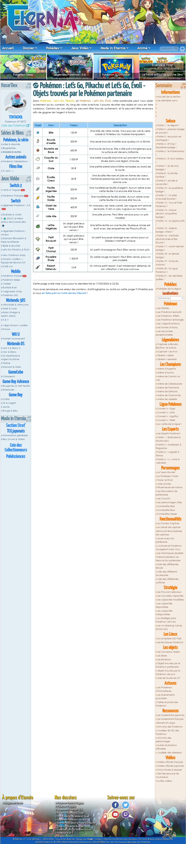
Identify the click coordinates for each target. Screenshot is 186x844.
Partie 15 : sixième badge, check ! (166, 230)
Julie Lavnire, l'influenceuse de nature (169, 485)
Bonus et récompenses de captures (169, 533)
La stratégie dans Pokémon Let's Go (166, 620)
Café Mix (8, 266)
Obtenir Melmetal (167, 359)
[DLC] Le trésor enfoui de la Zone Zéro (13, 222)
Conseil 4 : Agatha (167, 416)
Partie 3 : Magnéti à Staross (167, 454)
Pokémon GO (10, 295)
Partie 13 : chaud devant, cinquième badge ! (166, 214)
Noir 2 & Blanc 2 (11, 348)
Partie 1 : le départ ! (168, 125)
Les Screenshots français (170, 719)
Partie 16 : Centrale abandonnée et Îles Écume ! (167, 239)
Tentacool (16, 117)
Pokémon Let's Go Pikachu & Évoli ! (74, 829)
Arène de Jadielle (167, 399)
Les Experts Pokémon (168, 433)
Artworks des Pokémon (170, 726)
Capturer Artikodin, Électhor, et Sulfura (167, 346)
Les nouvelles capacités (170, 595)
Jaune (6, 406)
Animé (142, 48)
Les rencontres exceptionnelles (164, 333)
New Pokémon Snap (14, 255)
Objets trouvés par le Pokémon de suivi (168, 672)
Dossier (28, 48)
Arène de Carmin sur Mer (168, 378)
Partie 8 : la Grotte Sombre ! (166, 175)
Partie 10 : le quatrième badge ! (169, 190)
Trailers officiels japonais (170, 765)
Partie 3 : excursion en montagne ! (168, 138)
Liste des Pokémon (14, 125)
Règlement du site (14, 802)
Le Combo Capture (168, 523)
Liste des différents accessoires (166, 573)
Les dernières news (167, 100)
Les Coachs (163, 498)
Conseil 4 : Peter (166, 420)
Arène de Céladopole (169, 383)
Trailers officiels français (170, 762)
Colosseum (9, 376)
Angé (90, 839)
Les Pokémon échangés (170, 319)
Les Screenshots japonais (170, 715)
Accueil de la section (169, 96)
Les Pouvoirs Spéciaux (169, 591)
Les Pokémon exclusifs (169, 312)
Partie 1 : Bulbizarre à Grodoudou (168, 439)
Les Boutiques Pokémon (170, 642)
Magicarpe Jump (12, 291)
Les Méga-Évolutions (168, 323)
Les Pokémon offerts (168, 315)
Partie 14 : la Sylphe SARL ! (170, 222)
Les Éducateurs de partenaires (166, 493)
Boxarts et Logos (166, 722)
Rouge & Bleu (10, 410)
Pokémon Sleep (23, 74)
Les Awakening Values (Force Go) (169, 627)
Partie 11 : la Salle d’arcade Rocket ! (166, 197)
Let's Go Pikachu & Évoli (16, 249)
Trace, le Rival (165, 480)
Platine (6, 363)
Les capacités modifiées (170, 599)
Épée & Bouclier (11, 245)
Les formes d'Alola (167, 327)
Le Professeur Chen (167, 476)
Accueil (8, 48)
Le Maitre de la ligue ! (169, 424)
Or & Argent (9, 403)
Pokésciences (15, 456)
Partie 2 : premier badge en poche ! (170, 131)
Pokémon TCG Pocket (116, 74)
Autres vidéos (164, 780)
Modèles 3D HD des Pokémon (167, 732)
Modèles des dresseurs (169, 752)
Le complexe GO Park (169, 638)
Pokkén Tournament (14, 338)
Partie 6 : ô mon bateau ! (170, 160)
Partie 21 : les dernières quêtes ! (169, 277)
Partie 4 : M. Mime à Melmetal (168, 461)
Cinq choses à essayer (169, 769)
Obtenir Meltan (165, 355)
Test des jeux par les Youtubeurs (167, 775)
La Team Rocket (166, 472)
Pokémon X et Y (65, 832)
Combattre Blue (166, 510)
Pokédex (52, 48)
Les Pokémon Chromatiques (164, 689)
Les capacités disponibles (164, 605)
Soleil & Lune (10, 308)
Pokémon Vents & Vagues (70, 802)
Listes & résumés (11, 144)
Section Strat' (15, 425)
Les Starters (163, 308)
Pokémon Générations (15, 161)
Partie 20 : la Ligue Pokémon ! (167, 270)
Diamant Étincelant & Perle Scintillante (13, 240)
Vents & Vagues (11, 189)
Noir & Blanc (9, 351)
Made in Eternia (112, 48)
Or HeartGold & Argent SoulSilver (10, 357)
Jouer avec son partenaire (165, 540)
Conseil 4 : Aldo (166, 412)
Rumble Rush (10, 287)
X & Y (6, 319)
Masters (7, 283)
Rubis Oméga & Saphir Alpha (10, 314)
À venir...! (8, 170)
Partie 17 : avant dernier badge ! (170, 248)
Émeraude (8, 389)
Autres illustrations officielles (166, 747)
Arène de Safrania (167, 391)
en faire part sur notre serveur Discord (64, 293)
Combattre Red (166, 506)
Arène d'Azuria (165, 372)
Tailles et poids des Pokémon (167, 704)
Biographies (9, 148)
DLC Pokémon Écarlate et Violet (73, 816)
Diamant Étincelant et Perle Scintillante (76, 822)
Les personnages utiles (169, 502)
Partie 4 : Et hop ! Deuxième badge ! (166, 145)
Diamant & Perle (12, 366)
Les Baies (162, 655)
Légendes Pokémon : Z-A (70, 74)
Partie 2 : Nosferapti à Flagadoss (168, 446)
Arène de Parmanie (168, 387)
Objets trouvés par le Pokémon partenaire (168, 665)
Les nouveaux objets (168, 651)
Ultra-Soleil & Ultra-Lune (15, 304)
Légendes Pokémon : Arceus (13, 233)
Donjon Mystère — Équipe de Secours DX (13, 261)
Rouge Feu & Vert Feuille (16, 385)
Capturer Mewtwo (167, 351)
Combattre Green (167, 513)
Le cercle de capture (168, 527)
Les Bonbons (164, 659)
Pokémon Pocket (12, 275)
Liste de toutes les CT (168, 678)
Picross (6, 329)
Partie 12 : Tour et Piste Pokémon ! (169, 204)
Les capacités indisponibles (164, 612)
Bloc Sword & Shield (14, 439)
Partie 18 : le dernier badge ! (167, 255)
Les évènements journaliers (165, 696)
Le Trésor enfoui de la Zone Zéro (162, 74)
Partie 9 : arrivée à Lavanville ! (166, 182)
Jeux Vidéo (79, 48)
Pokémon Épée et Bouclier (70, 826)
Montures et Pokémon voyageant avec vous (169, 547)
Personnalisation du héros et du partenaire (168, 558)
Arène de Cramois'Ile (169, 395)
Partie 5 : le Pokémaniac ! (170, 153)
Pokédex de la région (169, 288)
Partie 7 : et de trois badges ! (167, 167)
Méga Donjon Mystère (15, 325)
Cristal (6, 399)
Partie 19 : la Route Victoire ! (167, 263)
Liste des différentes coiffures (167, 581)
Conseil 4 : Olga (166, 408)
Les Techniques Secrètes (170, 553)
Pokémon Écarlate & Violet (70, 812)
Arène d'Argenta (166, 368)
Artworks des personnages (163, 739)
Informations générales (15, 435)
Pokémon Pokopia (13, 195)
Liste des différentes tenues (167, 566)
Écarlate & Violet (162, 65)
